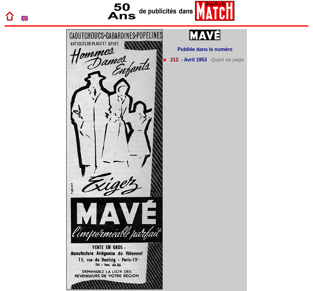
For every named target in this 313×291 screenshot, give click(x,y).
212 (174, 59)
